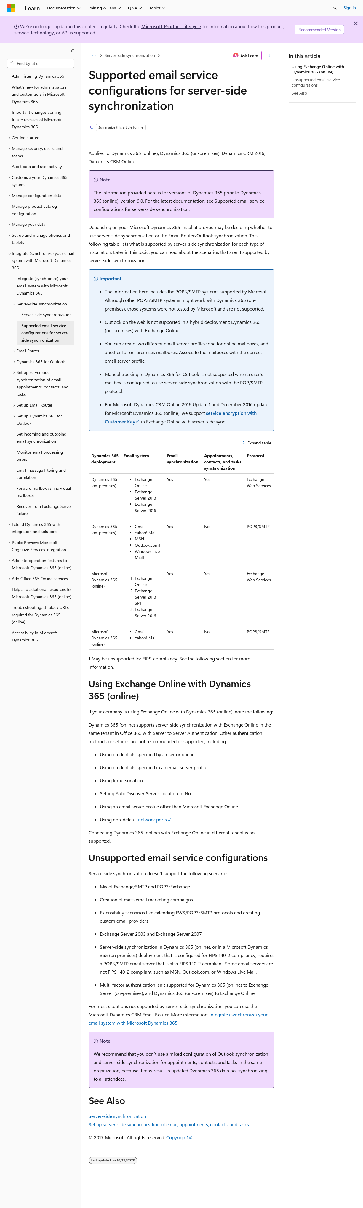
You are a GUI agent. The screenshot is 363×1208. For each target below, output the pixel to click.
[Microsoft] (11, 8)
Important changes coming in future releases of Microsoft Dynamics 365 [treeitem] (39, 119)
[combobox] (40, 63)
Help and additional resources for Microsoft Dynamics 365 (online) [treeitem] (42, 592)
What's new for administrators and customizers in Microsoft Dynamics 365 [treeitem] (39, 94)
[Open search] (335, 8)
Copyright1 (177, 1137)
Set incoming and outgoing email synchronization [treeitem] (41, 437)
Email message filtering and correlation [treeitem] (41, 473)
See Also (299, 93)
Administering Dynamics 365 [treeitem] (38, 76)
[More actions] (269, 55)
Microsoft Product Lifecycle (171, 26)
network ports (152, 819)
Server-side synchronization (130, 55)
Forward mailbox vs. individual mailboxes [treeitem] (44, 491)
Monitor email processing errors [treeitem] (40, 455)
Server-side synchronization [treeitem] (46, 314)
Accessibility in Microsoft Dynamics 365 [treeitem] (34, 636)
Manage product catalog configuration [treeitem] (34, 209)
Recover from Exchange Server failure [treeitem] (44, 509)
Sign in (349, 7)
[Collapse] (72, 51)
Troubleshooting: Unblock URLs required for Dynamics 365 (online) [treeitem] (40, 614)
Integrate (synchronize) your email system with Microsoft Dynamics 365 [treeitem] (42, 286)
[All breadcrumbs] (94, 55)
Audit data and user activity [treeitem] (37, 166)
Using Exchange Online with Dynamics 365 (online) (318, 69)
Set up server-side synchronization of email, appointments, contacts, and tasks (169, 1124)
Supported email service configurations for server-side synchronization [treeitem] (45, 333)
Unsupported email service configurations (316, 82)
